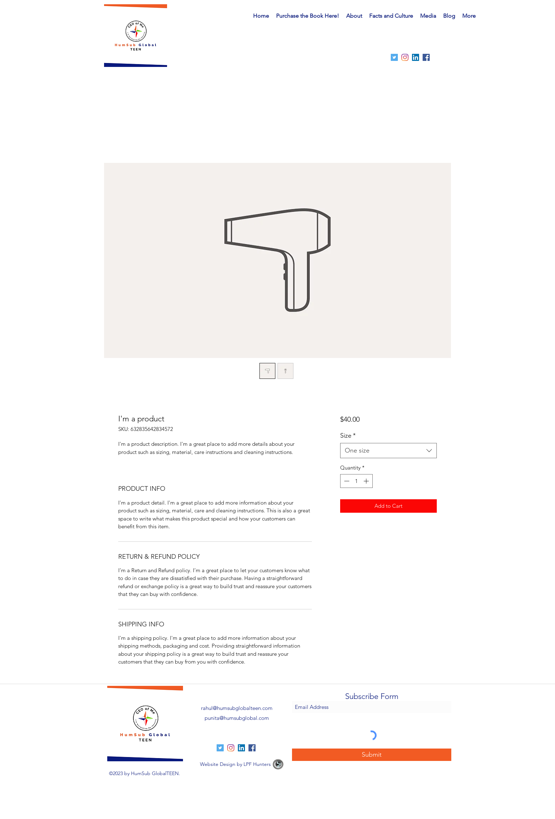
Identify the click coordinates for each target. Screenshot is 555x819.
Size (348, 435)
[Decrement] (346, 481)
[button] (391, 16)
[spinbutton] (356, 481)
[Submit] (371, 755)
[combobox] (388, 450)
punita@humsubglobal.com (237, 718)
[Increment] (367, 481)
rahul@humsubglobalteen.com (237, 708)
